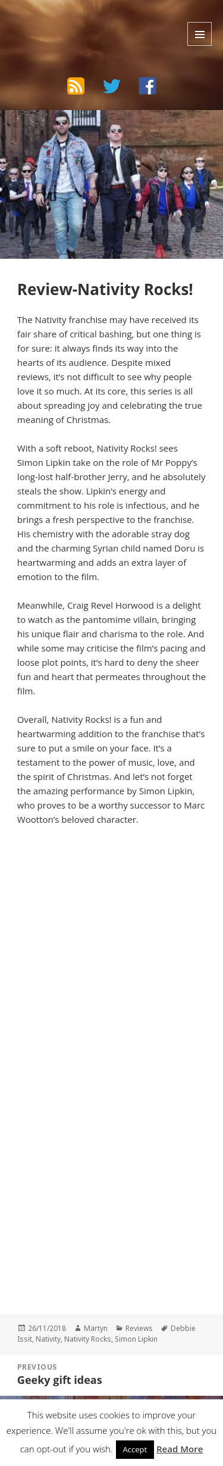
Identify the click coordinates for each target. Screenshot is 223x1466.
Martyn (96, 1328)
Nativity (48, 1339)
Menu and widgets (199, 34)
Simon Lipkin (136, 1339)
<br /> (53, 1147)
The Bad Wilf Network (83, 20)
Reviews (139, 1328)
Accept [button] (135, 1449)
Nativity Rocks (87, 1339)
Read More (179, 1449)
